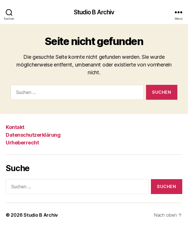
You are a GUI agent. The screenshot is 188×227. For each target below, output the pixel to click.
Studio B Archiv (94, 12)
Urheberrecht (22, 143)
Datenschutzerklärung (33, 135)
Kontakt (15, 127)
